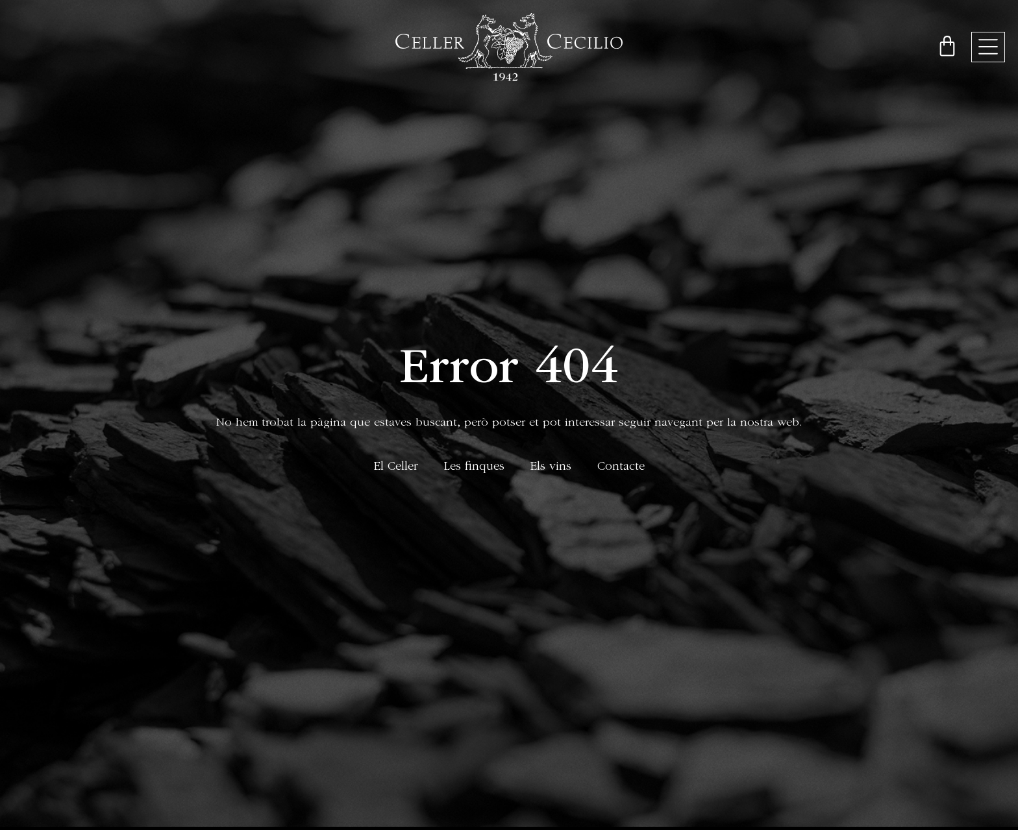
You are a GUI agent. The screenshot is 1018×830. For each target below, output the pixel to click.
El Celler (396, 467)
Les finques (474, 467)
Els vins (550, 467)
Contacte (621, 467)
